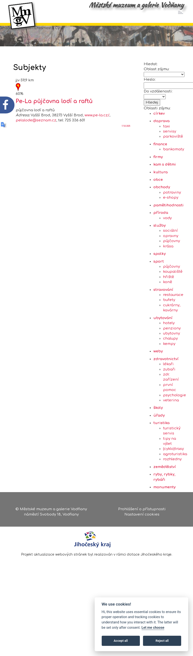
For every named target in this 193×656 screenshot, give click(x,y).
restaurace (173, 318)
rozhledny (172, 482)
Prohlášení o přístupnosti (142, 511)
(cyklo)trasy (173, 472)
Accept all (121, 640)
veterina (171, 423)
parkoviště (173, 160)
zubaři (169, 393)
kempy (169, 367)
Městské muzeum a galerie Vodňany (136, 5)
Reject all (162, 640)
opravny (170, 259)
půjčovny (171, 264)
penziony (172, 351)
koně (167, 305)
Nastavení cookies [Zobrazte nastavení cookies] (141, 516)
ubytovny (171, 357)
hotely (169, 346)
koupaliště (172, 295)
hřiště (168, 300)
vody (167, 241)
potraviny (172, 216)
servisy (169, 155)
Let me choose (153, 628)
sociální (170, 254)
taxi (166, 149)
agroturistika (175, 477)
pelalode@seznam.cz (36, 144)
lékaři (168, 387)
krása (168, 269)
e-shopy (170, 221)
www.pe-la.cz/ (97, 138)
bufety (169, 323)
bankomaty (173, 173)
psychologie (174, 418)
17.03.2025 (126, 149)
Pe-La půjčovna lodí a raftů (54, 124)
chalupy (170, 362)
